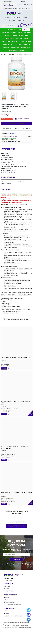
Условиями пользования (18, 564)
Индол (26, 38)
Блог (6, 610)
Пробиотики (6, 41)
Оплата (7, 588)
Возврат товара (9, 591)
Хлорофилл (27, 32)
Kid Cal (13, 170)
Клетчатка (6, 44)
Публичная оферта (10, 602)
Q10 (12, 44)
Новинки (12, 20)
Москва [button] (12, 133)
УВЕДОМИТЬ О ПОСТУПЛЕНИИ (16, 123)
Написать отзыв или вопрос (16, 526)
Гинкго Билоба (23, 35)
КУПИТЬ (4, 368)
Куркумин (19, 44)
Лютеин (21, 41)
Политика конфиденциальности (13, 615)
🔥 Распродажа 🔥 (9, 29)
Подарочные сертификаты (16, 50)
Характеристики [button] (7, 128)
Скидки (7, 613)
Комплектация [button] (26, 128)
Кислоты (28, 41)
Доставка (7, 586)
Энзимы (20, 32)
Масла (7, 35)
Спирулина (14, 35)
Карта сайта (8, 599)
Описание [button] (16, 128)
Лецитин (13, 32)
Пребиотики (15, 47)
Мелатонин (5, 32)
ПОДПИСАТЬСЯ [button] (16, 559)
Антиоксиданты (25, 47)
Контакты (21, 20)
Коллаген (14, 41)
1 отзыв (4, 406)
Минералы (26, 44)
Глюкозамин (18, 38)
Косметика (6, 47)
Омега (19, 29)
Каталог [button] (7, 17)
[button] (8, 5)
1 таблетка (12, 172)
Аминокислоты (9, 38)
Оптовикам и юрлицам (20, 17)
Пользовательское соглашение (13, 604)
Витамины (26, 29)
